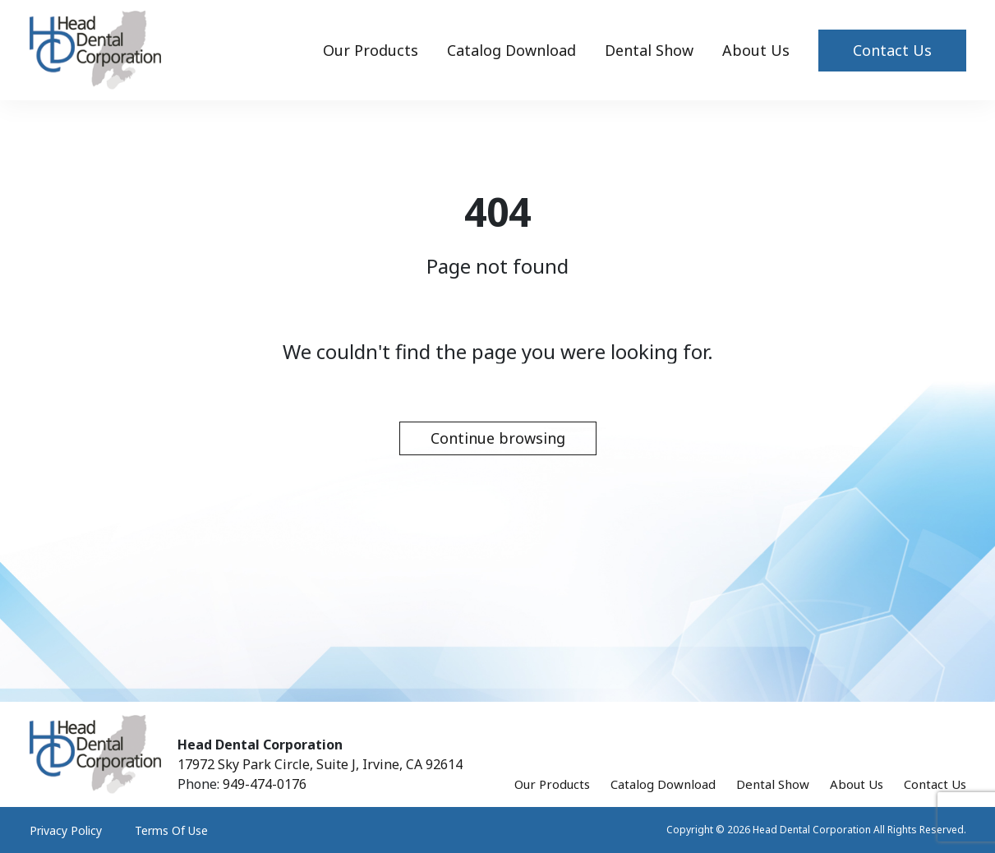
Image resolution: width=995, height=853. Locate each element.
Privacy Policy (66, 830)
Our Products (370, 50)
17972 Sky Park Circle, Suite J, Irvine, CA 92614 (320, 764)
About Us (756, 50)
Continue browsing (498, 438)
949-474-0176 (264, 784)
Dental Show (649, 50)
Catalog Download (511, 50)
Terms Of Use (171, 830)
